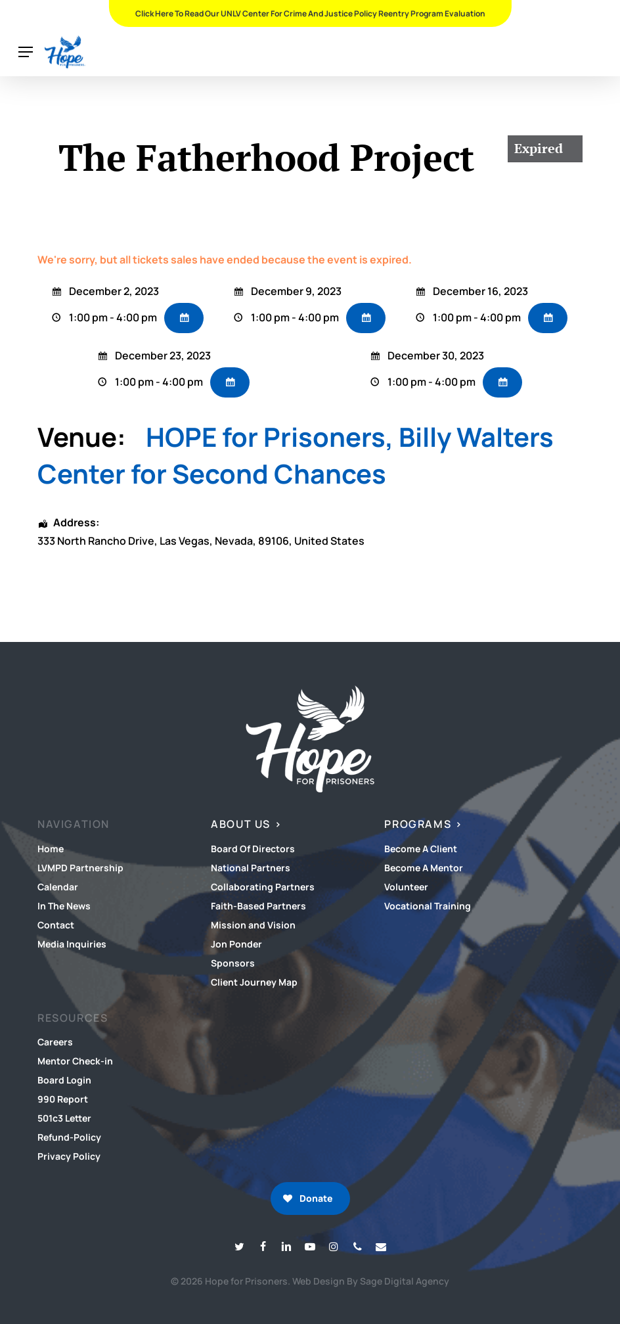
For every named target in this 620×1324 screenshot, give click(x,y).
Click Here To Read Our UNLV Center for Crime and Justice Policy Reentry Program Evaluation (310, 13)
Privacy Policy (68, 1156)
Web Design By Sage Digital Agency (370, 1281)
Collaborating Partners (263, 886)
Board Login (64, 1080)
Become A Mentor (423, 867)
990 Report (62, 1099)
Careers (55, 1042)
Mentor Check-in (75, 1061)
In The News (64, 906)
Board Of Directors (253, 848)
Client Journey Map (254, 982)
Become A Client (420, 848)
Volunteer (406, 886)
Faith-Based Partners (258, 906)
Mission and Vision (253, 925)
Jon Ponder (236, 944)
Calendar (57, 886)
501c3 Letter (64, 1118)
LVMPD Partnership (80, 867)
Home (50, 848)
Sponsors (233, 963)
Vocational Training (427, 906)
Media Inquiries (71, 944)
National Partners (250, 867)
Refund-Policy (69, 1137)
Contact (55, 925)
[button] (25, 52)
